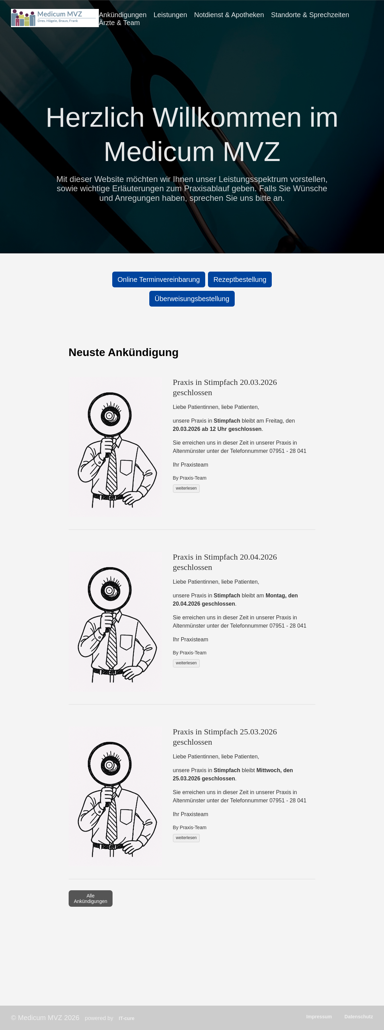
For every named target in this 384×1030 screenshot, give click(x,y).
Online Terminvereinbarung (159, 279)
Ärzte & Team (119, 22)
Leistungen (170, 15)
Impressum (319, 1016)
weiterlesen (186, 488)
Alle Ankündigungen (90, 898)
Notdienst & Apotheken (229, 15)
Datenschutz (359, 1016)
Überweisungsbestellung (192, 298)
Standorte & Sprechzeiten (310, 15)
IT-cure (127, 1018)
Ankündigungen (123, 15)
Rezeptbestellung (240, 279)
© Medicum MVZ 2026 (45, 1017)
